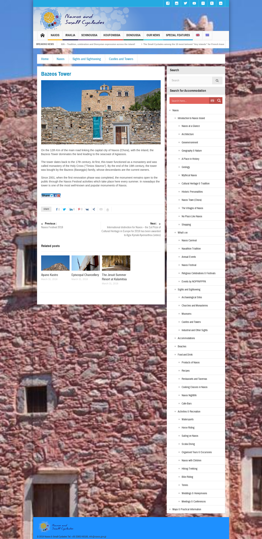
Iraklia (70, 36)
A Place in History (190, 159)
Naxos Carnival (189, 240)
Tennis (185, 485)
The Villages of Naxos (192, 208)
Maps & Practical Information (186, 509)
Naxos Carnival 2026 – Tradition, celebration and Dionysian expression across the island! (100, 44)
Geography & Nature (192, 151)
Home (45, 59)
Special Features (178, 36)
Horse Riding (188, 427)
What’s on (183, 232)
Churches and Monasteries (195, 305)
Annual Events (189, 257)
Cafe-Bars (187, 403)
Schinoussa (89, 36)
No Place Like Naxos (192, 216)
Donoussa (133, 36)
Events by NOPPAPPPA (194, 281)
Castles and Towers (121, 59)
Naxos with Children (191, 460)
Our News (153, 36)
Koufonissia (112, 36)
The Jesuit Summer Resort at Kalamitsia (114, 277)
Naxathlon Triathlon (191, 249)
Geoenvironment (190, 142)
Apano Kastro (49, 275)
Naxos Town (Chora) (192, 200)
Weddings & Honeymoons (194, 493)
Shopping (186, 224)
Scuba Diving (188, 444)
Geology (186, 167)
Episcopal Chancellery (85, 275)
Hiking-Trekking (189, 469)
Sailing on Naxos (190, 436)
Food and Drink (185, 355)
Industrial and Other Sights (195, 330)
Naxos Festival (189, 265)
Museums (186, 314)
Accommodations (186, 338)
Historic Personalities (192, 192)
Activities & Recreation (189, 411)
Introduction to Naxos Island (191, 118)
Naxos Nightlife (189, 395)
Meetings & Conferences (194, 501)
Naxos (55, 36)
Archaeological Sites (192, 297)
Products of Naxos (191, 362)
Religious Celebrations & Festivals (199, 273)
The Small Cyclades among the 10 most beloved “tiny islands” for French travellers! (197, 44)
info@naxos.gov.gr (97, 536)
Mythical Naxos (189, 175)
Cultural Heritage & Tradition (195, 183)
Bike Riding (187, 477)
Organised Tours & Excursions (197, 452)
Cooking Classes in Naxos (195, 387)
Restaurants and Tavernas (194, 379)
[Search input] (189, 100)
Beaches (182, 346)
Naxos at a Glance (191, 126)
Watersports (188, 419)
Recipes (186, 371)
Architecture (188, 134)
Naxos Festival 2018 (71, 225)
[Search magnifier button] (219, 100)
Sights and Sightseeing (87, 59)
